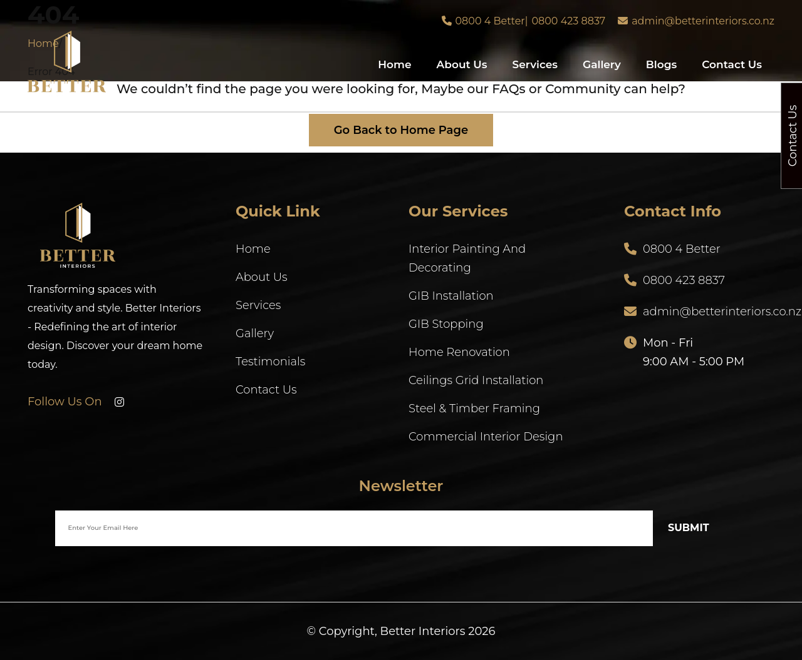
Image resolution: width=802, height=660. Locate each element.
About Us (462, 64)
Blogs (661, 64)
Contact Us (732, 64)
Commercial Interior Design (486, 437)
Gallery (602, 64)
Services (535, 64)
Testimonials (270, 361)
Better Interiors (423, 631)
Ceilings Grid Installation (476, 380)
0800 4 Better (490, 21)
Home (394, 64)
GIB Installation (451, 296)
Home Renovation (459, 352)
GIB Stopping (446, 324)
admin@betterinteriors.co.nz (703, 21)
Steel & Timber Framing (474, 408)
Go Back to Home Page (401, 130)
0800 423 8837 (568, 21)
